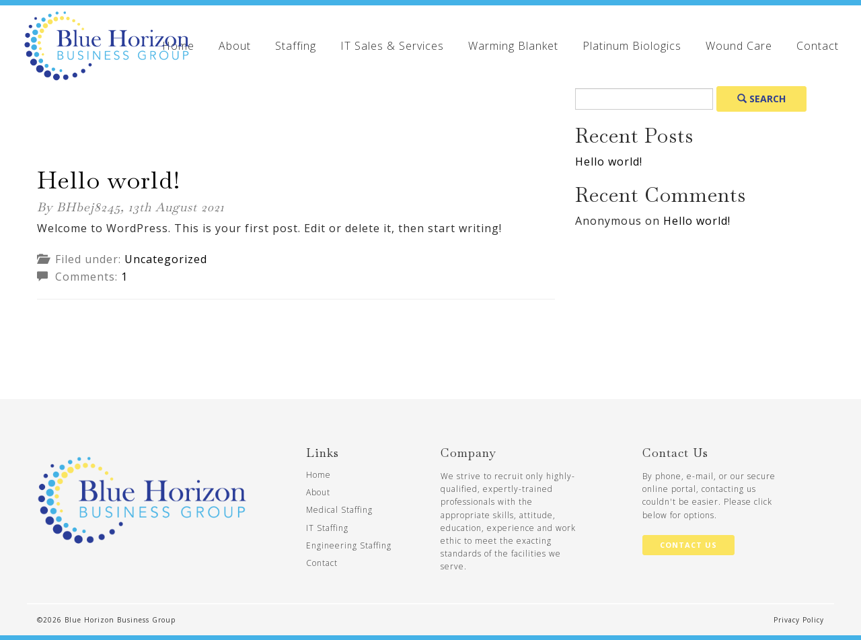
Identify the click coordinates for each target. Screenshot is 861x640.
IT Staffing (327, 528)
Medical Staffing (339, 509)
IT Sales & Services (392, 45)
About (235, 45)
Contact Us (688, 545)
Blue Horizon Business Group (120, 620)
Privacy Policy (799, 620)
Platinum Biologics (632, 45)
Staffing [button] (295, 45)
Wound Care (739, 45)
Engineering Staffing (348, 545)
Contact (817, 45)
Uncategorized (165, 259)
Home (318, 475)
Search (761, 98)
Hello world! (109, 180)
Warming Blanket (513, 45)
